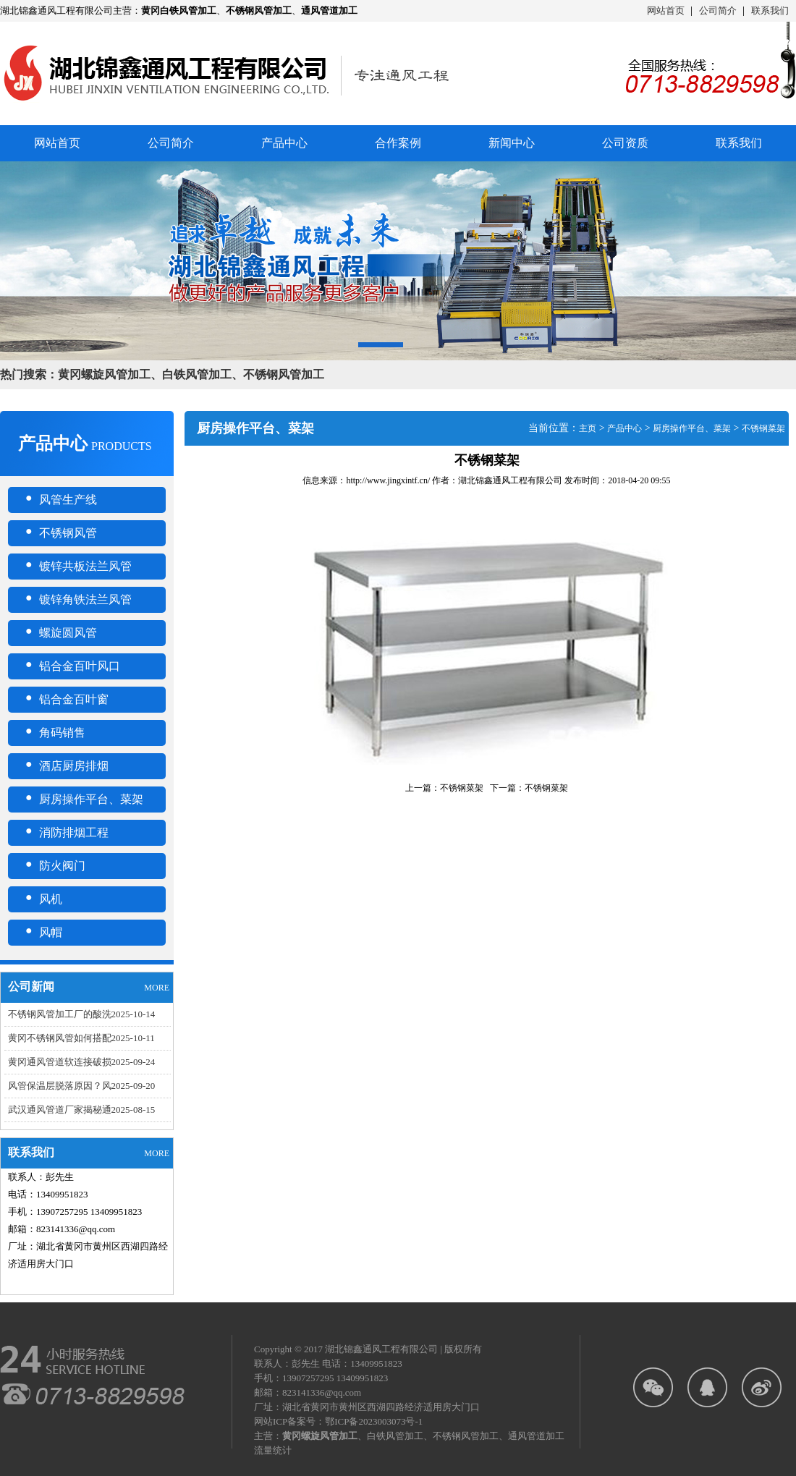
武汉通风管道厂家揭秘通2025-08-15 (82, 1109)
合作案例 (398, 143)
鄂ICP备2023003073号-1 (374, 1421)
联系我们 (770, 10)
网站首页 (666, 10)
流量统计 (273, 1450)
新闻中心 (511, 143)
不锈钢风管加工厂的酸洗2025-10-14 (82, 1014)
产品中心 (284, 143)
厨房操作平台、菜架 (692, 428)
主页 (587, 428)
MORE (156, 988)
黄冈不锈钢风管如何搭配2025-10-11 (81, 1037)
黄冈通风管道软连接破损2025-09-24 (82, 1061)
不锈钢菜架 (763, 428)
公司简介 (718, 10)
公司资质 (625, 143)
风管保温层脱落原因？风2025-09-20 (82, 1085)
